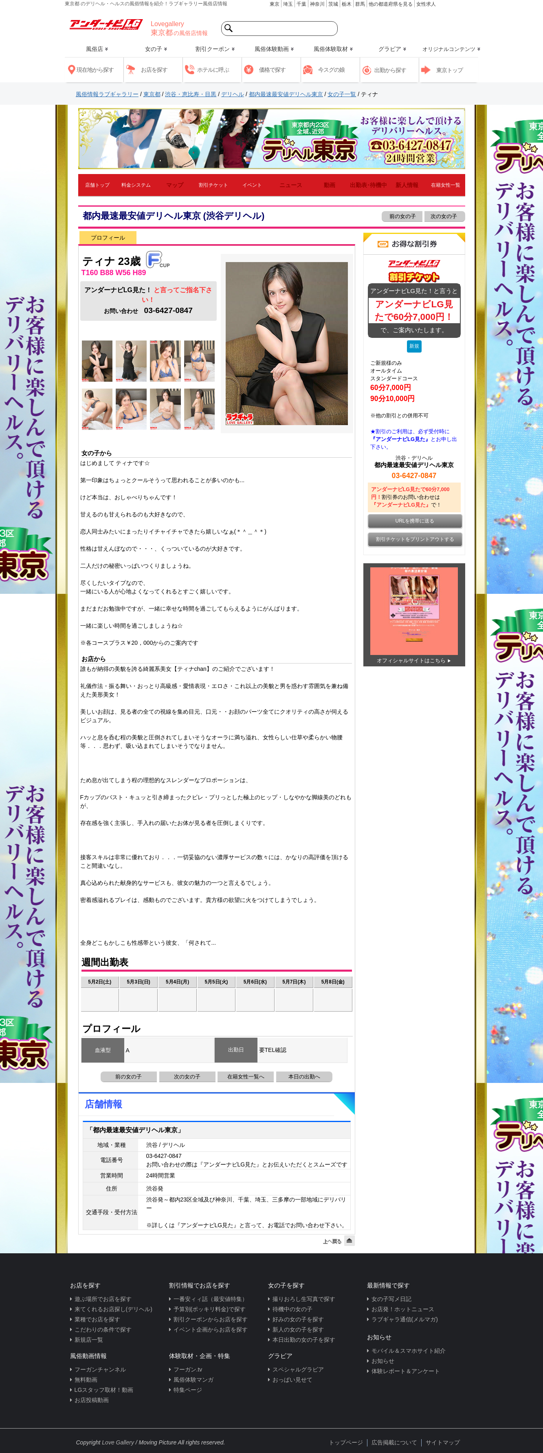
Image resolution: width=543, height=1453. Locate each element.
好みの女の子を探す (298, 1319)
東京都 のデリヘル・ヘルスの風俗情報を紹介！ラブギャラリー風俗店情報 (146, 4)
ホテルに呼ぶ (213, 69)
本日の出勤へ (304, 1077)
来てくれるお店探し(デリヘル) (113, 1309)
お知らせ (383, 1361)
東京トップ (449, 70)
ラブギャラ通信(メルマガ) (405, 1319)
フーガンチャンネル (100, 1369)
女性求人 (426, 4)
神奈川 (317, 4)
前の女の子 (402, 216)
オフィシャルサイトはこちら (411, 660)
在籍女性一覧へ (245, 1077)
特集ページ (188, 1390)
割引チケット (213, 185)
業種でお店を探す (97, 1319)
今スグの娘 (331, 69)
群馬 (360, 4)
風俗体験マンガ (193, 1379)
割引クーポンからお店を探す (211, 1319)
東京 (274, 4)
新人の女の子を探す (298, 1329)
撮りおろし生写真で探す (304, 1299)
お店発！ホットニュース (403, 1309)
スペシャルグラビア (298, 1369)
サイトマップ (443, 1442)
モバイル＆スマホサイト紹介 (409, 1350)
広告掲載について (394, 1442)
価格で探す (272, 69)
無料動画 (86, 1379)
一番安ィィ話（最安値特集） (211, 1299)
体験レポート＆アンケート (406, 1371)
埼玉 (288, 4)
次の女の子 (445, 216)
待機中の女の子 (292, 1309)
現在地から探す (95, 69)
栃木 (347, 4)
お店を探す (154, 69)
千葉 (301, 4)
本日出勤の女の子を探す (304, 1339)
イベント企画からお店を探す (211, 1329)
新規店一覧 (89, 1339)
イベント (252, 185)
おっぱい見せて (292, 1379)
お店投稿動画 (92, 1400)
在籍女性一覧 (445, 185)
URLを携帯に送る (415, 521)
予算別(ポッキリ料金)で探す (210, 1309)
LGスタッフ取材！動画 (104, 1390)
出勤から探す (390, 70)
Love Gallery (118, 1442)
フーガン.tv (188, 1369)
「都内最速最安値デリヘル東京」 (135, 1130)
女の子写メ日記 (391, 1299)
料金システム (136, 185)
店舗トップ (97, 185)
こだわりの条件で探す (103, 1329)
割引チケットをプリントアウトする (415, 539)
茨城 (333, 4)
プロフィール (108, 237)
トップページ (346, 1442)
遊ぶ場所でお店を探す (103, 1299)
